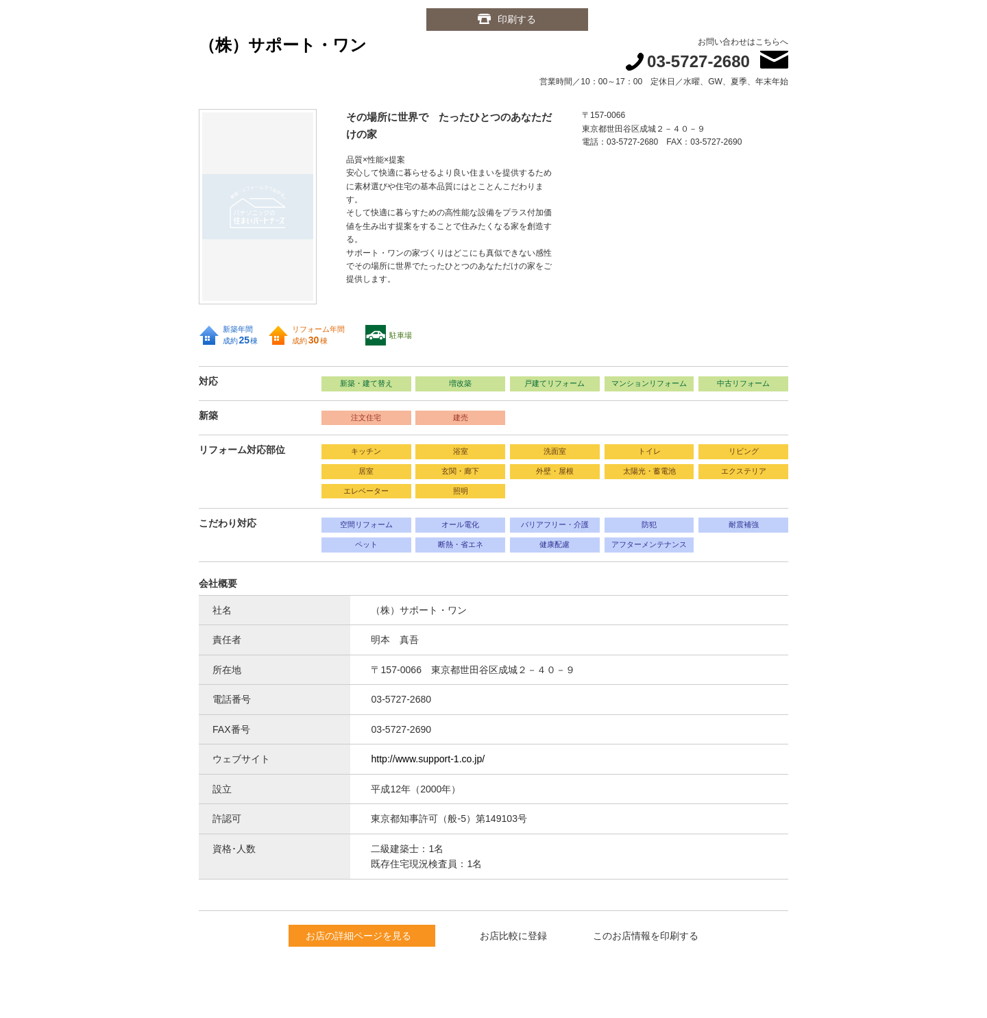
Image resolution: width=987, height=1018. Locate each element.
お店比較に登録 (513, 935)
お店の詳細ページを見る (358, 935)
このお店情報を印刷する (645, 935)
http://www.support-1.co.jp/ (428, 758)
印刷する (517, 19)
